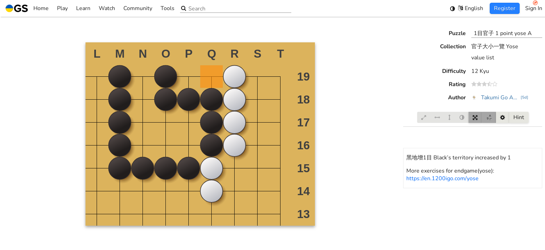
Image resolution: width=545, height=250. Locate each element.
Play (62, 8)
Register (504, 8)
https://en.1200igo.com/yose (442, 178)
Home (27, 8)
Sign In (533, 8)
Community (137, 8)
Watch (107, 8)
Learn (83, 8)
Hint (518, 117)
